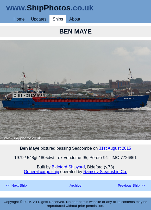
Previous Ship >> (131, 185)
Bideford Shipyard (68, 167)
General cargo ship (41, 171)
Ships (58, 19)
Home (19, 19)
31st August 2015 (115, 148)
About (74, 19)
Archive (75, 185)
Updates (39, 19)
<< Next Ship (16, 185)
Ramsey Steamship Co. (105, 171)
